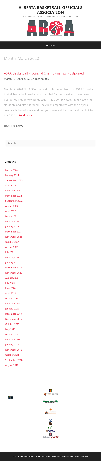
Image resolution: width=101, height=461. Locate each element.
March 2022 (11, 216)
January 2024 (12, 175)
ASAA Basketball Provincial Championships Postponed (44, 73)
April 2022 (10, 211)
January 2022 (12, 226)
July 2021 (10, 252)
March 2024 (11, 170)
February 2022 (12, 221)
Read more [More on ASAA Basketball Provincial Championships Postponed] (25, 115)
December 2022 (13, 195)
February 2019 (12, 339)
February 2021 (12, 257)
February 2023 (12, 190)
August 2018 (11, 365)
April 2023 (10, 185)
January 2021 (12, 262)
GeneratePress (81, 456)
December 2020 (13, 267)
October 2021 (12, 241)
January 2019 (12, 344)
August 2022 (11, 205)
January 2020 (12, 308)
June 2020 (10, 288)
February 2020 (12, 303)
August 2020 (11, 277)
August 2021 (11, 247)
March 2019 (11, 334)
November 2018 (13, 349)
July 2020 (10, 282)
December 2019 (13, 313)
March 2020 (11, 298)
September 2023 (13, 180)
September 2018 (13, 359)
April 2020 (10, 293)
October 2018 (12, 354)
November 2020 (13, 272)
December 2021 (13, 231)
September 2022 (13, 200)
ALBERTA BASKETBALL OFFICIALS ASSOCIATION (50, 10)
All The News (15, 125)
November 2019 (13, 318)
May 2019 (10, 329)
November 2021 (13, 236)
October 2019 (12, 324)
